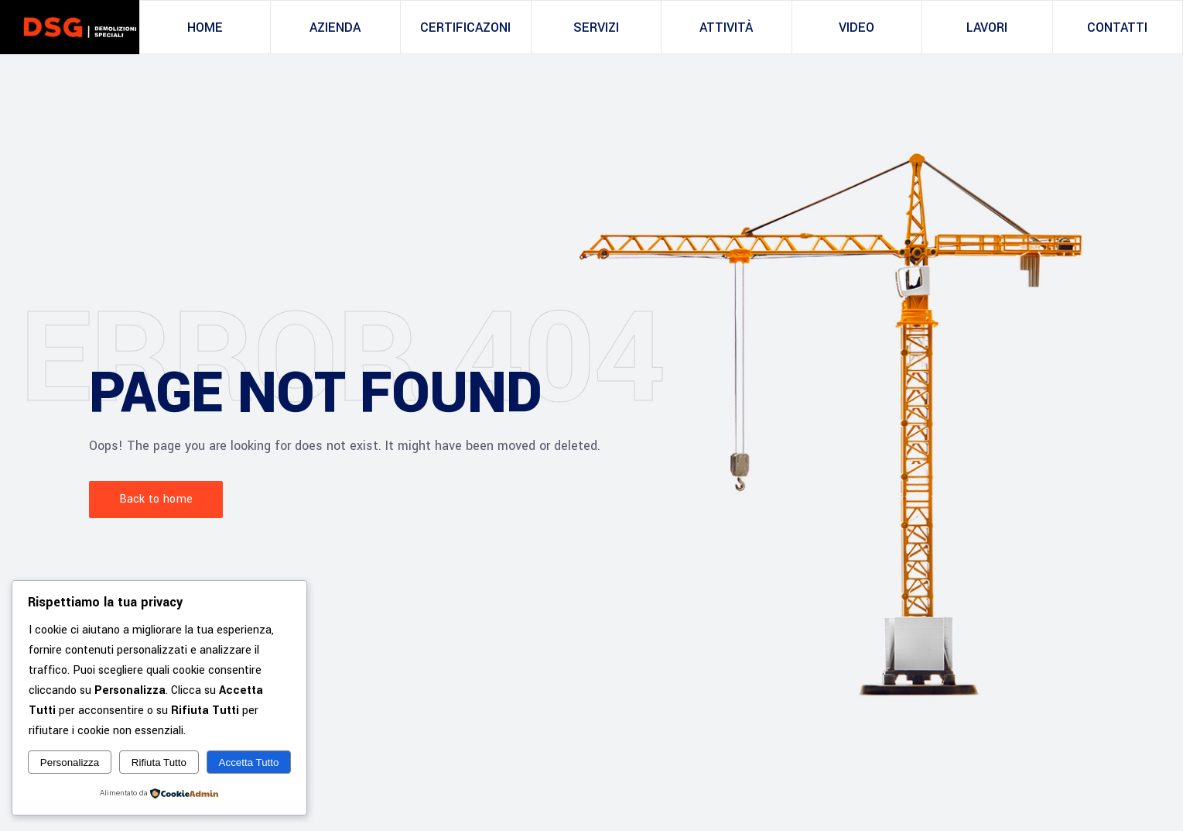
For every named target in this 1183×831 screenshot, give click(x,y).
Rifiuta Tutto (159, 762)
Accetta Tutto (249, 762)
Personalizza (69, 762)
